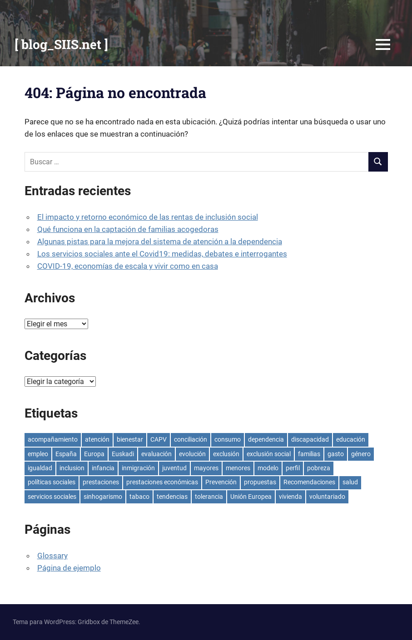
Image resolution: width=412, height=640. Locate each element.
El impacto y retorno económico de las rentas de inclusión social (147, 217)
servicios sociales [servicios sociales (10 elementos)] (52, 496)
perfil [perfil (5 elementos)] (293, 468)
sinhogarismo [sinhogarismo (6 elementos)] (103, 496)
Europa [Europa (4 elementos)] (94, 454)
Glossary (52, 555)
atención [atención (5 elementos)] (97, 439)
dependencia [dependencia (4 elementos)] (266, 439)
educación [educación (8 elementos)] (350, 439)
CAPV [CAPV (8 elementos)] (158, 439)
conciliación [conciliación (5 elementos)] (190, 439)
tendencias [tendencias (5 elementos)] (172, 496)
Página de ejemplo (69, 567)
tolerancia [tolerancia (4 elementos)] (209, 496)
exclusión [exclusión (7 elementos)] (226, 454)
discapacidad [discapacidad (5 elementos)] (310, 439)
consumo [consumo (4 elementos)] (227, 439)
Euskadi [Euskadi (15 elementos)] (123, 454)
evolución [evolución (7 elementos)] (192, 454)
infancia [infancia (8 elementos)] (103, 468)
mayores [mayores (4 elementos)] (206, 468)
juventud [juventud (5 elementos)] (174, 468)
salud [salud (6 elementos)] (350, 482)
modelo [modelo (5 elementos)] (268, 468)
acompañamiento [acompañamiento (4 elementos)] (53, 439)
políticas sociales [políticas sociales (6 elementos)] (51, 482)
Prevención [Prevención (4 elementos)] (221, 482)
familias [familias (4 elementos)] (309, 454)
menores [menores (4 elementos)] (238, 468)
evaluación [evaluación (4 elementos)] (156, 454)
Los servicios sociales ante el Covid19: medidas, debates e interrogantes (162, 253)
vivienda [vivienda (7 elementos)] (290, 496)
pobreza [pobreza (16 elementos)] (318, 468)
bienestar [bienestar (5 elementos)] (130, 439)
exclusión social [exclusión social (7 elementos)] (269, 454)
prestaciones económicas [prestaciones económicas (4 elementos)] (162, 482)
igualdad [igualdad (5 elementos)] (40, 468)
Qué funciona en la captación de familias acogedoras (127, 229)
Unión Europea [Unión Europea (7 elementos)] (251, 496)
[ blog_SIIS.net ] (61, 44)
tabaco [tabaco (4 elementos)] (139, 496)
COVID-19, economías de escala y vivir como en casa (127, 266)
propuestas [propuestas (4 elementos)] (260, 482)
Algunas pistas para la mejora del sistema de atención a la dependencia (159, 241)
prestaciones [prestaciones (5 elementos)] (101, 482)
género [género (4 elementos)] (361, 454)
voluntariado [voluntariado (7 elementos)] (327, 496)
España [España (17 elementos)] (66, 454)
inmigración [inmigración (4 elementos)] (138, 468)
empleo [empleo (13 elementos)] (38, 454)
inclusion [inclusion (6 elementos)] (72, 468)
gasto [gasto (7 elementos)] (336, 454)
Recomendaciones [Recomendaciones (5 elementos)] (309, 482)
